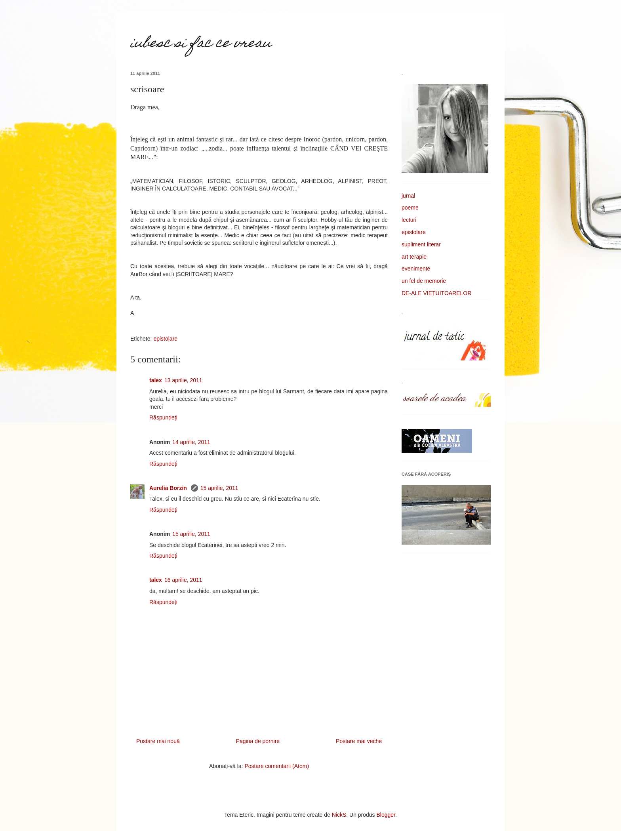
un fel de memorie (424, 281)
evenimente (416, 268)
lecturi (409, 220)
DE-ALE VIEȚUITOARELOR (436, 293)
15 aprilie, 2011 (219, 488)
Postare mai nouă (158, 741)
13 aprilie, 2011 (183, 380)
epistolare (165, 338)
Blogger (386, 815)
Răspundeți (163, 417)
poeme (410, 207)
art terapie (414, 256)
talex (155, 380)
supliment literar (421, 244)
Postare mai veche (359, 741)
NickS (339, 815)
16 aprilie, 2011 (183, 580)
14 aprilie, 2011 (191, 442)
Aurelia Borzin (169, 488)
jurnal (408, 196)
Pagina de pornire (258, 741)
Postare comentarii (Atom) (276, 766)
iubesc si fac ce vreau (200, 44)
